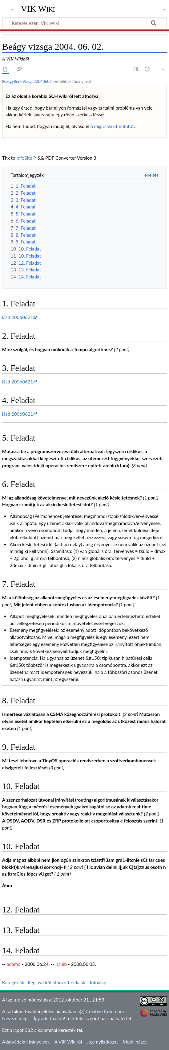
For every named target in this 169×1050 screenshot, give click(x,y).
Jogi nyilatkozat (102, 1041)
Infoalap (98, 982)
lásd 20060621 (17, 317)
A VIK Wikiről (68, 1041)
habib (61, 964)
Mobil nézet (135, 1041)
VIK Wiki (38, 9)
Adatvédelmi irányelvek (26, 1041)
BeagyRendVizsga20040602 (27, 81)
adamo (14, 964)
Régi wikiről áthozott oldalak (56, 982)
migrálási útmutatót (114, 126)
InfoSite (24, 158)
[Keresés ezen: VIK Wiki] (84, 23)
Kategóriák (13, 982)
